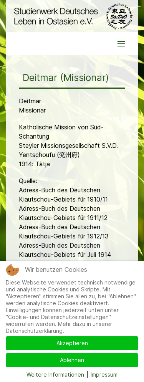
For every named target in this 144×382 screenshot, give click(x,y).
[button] (121, 43)
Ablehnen (72, 360)
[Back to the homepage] (72, 16)
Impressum (104, 374)
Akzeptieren (72, 343)
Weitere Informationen (55, 374)
